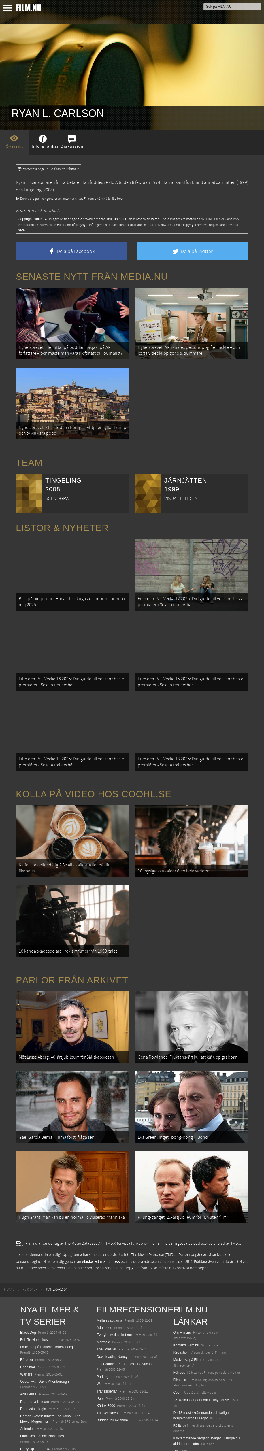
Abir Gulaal (28, 1358)
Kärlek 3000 (106, 1370)
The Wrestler (106, 1314)
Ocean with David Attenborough (44, 1346)
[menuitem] (9, 1254)
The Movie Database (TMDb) (154, 1219)
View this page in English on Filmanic (48, 169)
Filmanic (179, 1344)
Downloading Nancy (112, 1321)
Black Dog (28, 1297)
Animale (26, 1393)
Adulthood (104, 1292)
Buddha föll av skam (112, 1384)
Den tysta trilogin (33, 1373)
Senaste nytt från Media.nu (92, 276)
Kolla (177, 1390)
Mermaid (103, 1306)
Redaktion (181, 1317)
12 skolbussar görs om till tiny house (201, 1364)
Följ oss (179, 1337)
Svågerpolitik (183, 1435)
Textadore (180, 1415)
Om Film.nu (182, 1297)
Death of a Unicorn (34, 1366)
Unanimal (27, 1331)
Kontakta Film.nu (186, 1309)
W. (99, 1348)
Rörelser (26, 1324)
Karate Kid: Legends (36, 1440)
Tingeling (33, 189)
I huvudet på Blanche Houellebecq (46, 1311)
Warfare (26, 1338)
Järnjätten (226, 182)
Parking (102, 1341)
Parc (100, 1363)
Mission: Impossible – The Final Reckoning (53, 1420)
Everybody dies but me (114, 1299)
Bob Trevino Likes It (35, 1304)
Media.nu (180, 1422)
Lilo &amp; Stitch (33, 1433)
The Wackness (108, 1377)
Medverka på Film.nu (189, 1324)
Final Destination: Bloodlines (42, 1400)
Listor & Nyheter (62, 520)
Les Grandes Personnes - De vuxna (124, 1328)
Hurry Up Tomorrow (35, 1413)
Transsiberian (107, 1355)
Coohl (177, 1357)
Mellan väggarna (109, 1284)
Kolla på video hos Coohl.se (93, 776)
